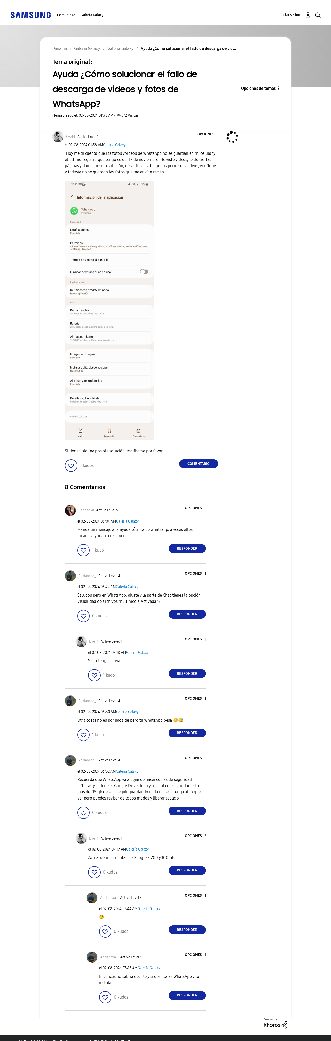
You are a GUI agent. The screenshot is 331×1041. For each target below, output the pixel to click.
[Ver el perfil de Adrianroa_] (87, 576)
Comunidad (66, 15)
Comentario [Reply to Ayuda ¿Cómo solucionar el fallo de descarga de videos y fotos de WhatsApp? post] (198, 463)
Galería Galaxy (92, 15)
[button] (209, 134)
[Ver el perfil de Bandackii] (86, 510)
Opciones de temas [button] (258, 88)
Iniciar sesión (289, 15)
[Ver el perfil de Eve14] (70, 137)
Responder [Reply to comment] (187, 548)
